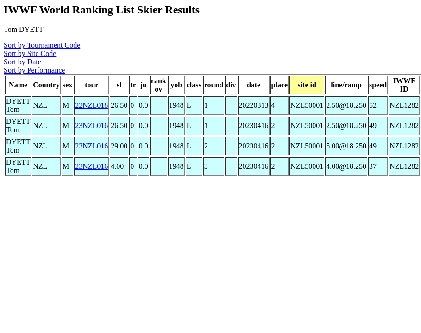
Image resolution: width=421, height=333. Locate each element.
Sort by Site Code (30, 53)
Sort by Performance (34, 70)
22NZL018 (91, 105)
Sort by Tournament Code (42, 45)
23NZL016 (91, 126)
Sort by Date (22, 62)
